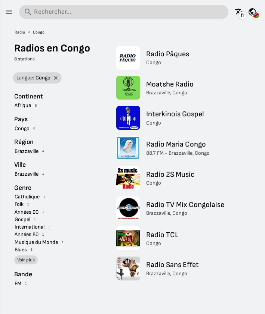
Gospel (22, 219)
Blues (21, 250)
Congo (38, 32)
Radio (20, 32)
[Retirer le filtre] (55, 78)
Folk (19, 204)
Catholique (27, 197)
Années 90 (26, 212)
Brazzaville (26, 151)
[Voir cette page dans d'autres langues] (239, 12)
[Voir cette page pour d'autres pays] (252, 12)
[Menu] (9, 12)
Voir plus (26, 260)
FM (18, 283)
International (29, 227)
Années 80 (26, 234)
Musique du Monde (36, 242)
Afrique (23, 105)
